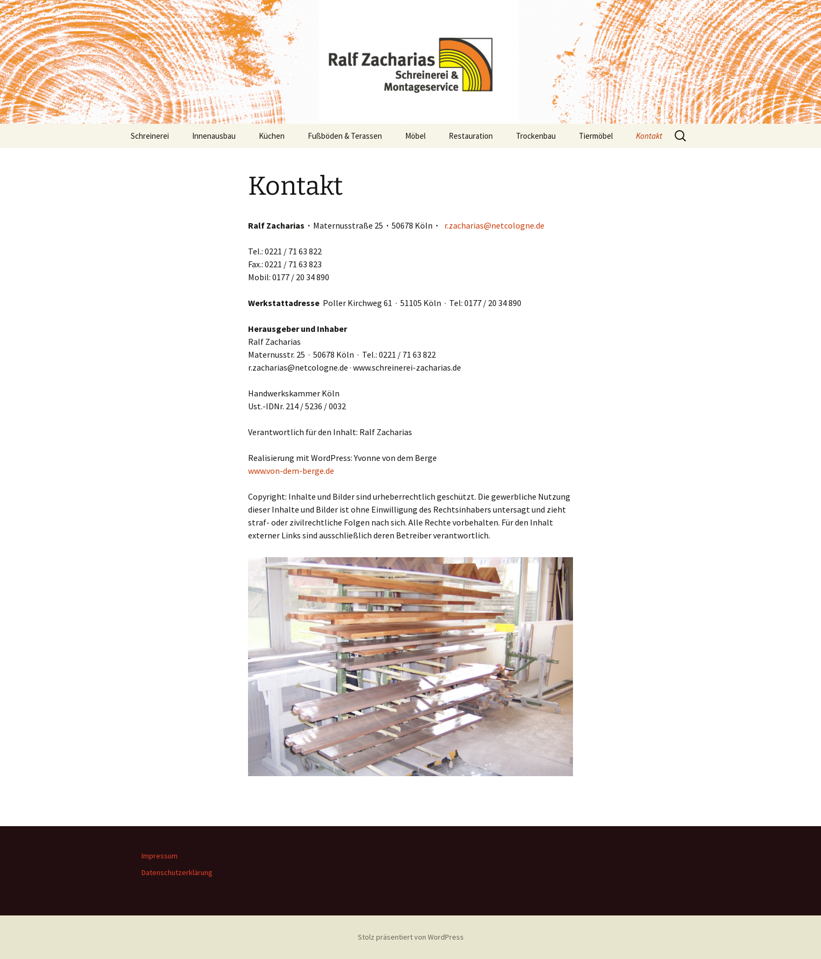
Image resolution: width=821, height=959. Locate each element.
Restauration (471, 136)
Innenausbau (214, 136)
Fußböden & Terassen (345, 136)
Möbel (415, 136)
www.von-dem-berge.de (291, 470)
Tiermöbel (596, 136)
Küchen (272, 136)
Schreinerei (150, 136)
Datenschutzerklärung (177, 872)
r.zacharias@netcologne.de (494, 225)
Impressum (159, 856)
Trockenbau (536, 136)
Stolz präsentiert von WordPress (411, 937)
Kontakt (649, 136)
